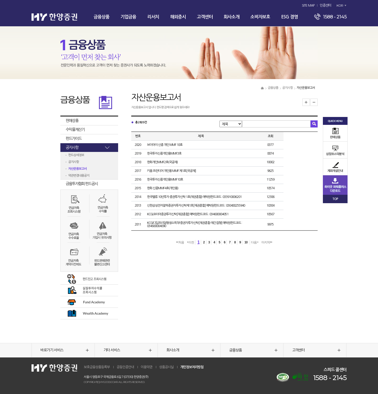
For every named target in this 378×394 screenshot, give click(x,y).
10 (245, 242)
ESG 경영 (289, 17)
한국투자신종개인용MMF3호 (164, 153)
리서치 (153, 17)
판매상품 (72, 120)
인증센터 (325, 5)
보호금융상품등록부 (97, 367)
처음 (180, 242)
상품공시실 (166, 367)
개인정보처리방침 (191, 367)
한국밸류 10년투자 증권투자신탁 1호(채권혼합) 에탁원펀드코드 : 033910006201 (194, 196)
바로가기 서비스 (64, 350)
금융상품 (101, 17)
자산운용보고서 (77, 168)
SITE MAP (308, 5)
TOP (335, 199)
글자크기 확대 (306, 102)
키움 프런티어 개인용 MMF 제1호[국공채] (171, 170)
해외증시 (178, 17)
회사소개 (231, 17)
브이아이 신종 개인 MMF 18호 (164, 144)
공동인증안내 (125, 367)
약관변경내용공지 (78, 175)
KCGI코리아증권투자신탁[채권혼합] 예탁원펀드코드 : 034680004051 (187, 214)
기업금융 (128, 17)
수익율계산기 (75, 129)
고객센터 (205, 17)
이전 (190, 242)
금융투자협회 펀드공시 (82, 184)
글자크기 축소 (314, 102)
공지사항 (287, 87)
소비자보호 (260, 17)
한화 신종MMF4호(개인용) (162, 188)
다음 (254, 242)
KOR (340, 5)
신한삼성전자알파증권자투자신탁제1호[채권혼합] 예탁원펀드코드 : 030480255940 (196, 205)
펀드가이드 (73, 138)
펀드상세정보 (76, 155)
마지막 (266, 242)
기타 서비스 (127, 350)
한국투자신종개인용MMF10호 (165, 179)
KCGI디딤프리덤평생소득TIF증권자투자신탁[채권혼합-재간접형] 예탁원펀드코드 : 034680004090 (194, 224)
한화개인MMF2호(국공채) (162, 162)
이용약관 (146, 367)
